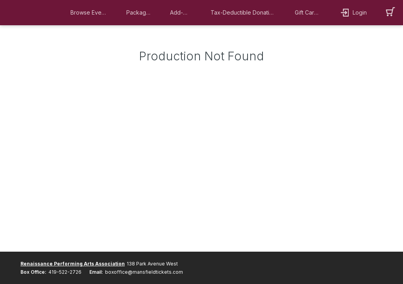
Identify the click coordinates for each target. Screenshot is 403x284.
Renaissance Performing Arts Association (72, 264)
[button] (90, 12)
